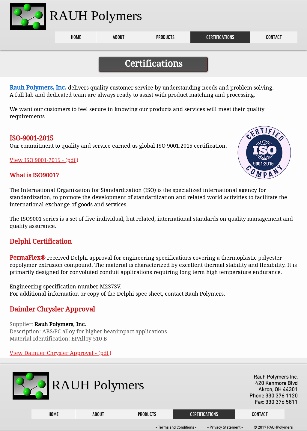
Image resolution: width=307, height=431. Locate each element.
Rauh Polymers (204, 294)
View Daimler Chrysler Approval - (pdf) (60, 353)
